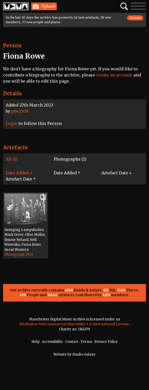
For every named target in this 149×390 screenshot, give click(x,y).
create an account (114, 74)
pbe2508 (19, 111)
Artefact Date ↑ (21, 178)
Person (12, 45)
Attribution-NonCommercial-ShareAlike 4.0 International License (74, 324)
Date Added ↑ (67, 172)
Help (35, 342)
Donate (135, 18)
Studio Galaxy (84, 354)
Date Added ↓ (19, 172)
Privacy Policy (106, 342)
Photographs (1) (70, 159)
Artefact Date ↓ (116, 172)
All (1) (11, 159)
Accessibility (52, 342)
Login (12, 123)
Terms (86, 342)
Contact (71, 342)
